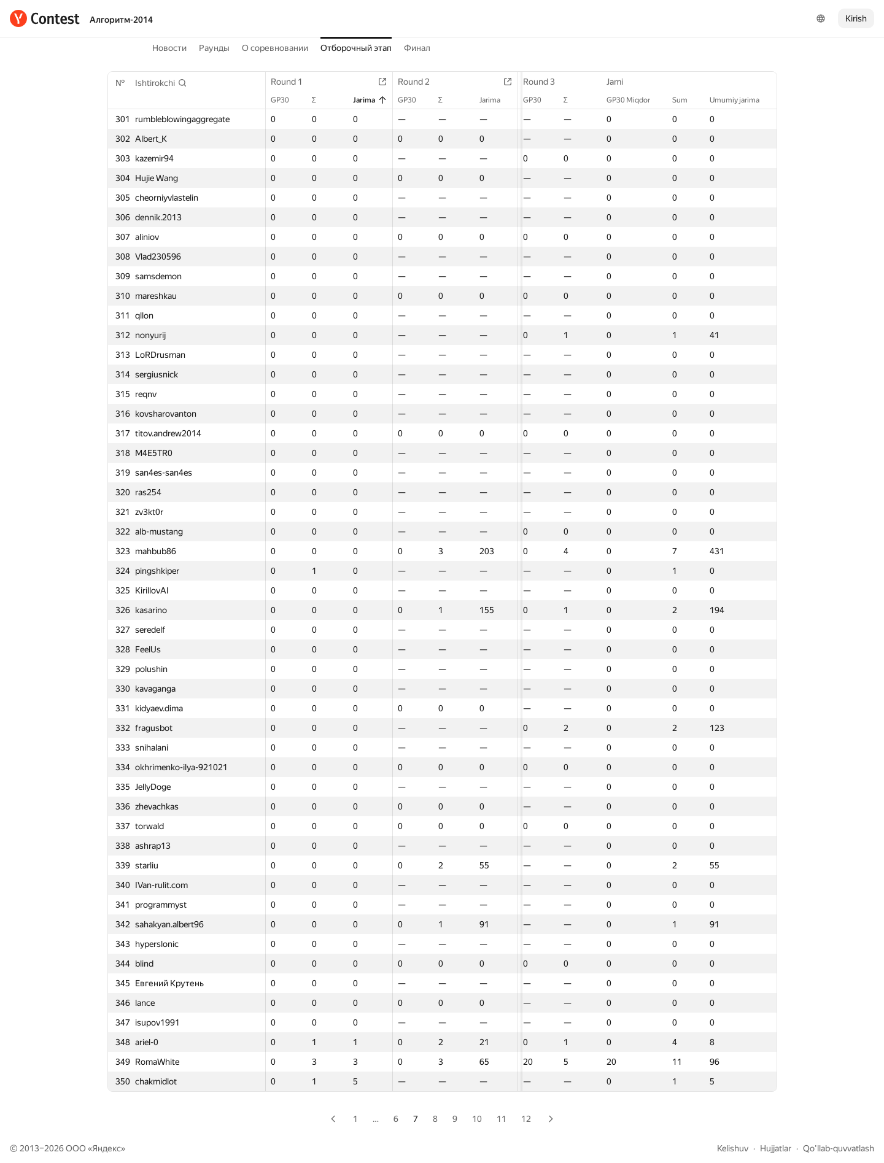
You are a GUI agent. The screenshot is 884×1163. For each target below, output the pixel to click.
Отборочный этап (356, 48)
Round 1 (293, 81)
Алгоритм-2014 (121, 20)
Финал (417, 48)
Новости (169, 48)
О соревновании (275, 48)
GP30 (286, 100)
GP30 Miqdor (634, 100)
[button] (161, 83)
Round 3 (538, 81)
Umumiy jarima (741, 100)
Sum (686, 100)
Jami (621, 81)
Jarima (366, 100)
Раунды (214, 48)
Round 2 (416, 81)
